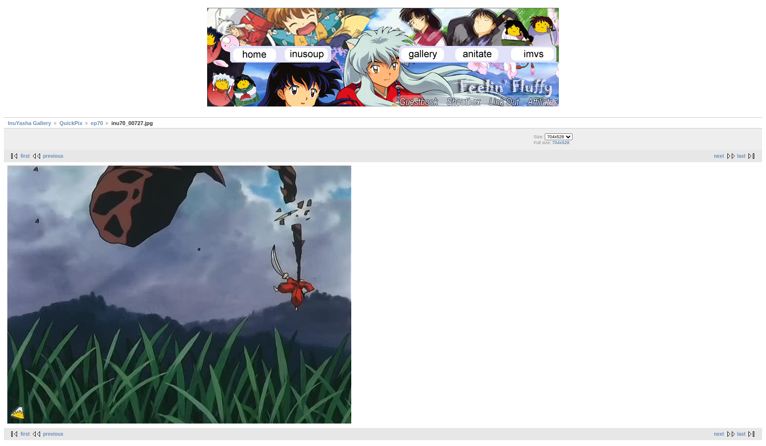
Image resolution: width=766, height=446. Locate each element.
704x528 (560, 142)
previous (53, 156)
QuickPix (71, 123)
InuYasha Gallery (29, 123)
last (741, 156)
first (25, 156)
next (719, 156)
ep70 (97, 123)
